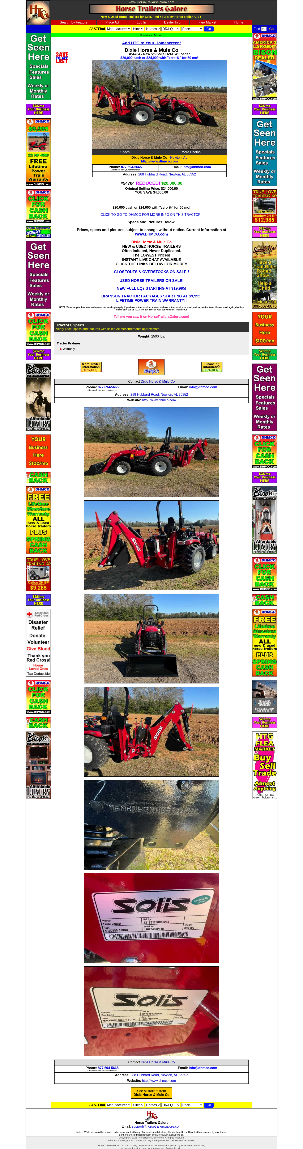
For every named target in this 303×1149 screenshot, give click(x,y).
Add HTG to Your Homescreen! (151, 43)
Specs (124, 152)
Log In (141, 22)
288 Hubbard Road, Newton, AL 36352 (167, 174)
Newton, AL (178, 157)
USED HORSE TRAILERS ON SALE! (151, 281)
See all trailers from (152, 1093)
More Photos (191, 152)
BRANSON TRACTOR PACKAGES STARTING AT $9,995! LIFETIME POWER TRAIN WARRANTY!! (151, 298)
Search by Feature (74, 22)
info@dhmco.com (197, 167)
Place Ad (112, 22)
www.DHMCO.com (151, 234)
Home (238, 22)
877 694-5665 (131, 167)
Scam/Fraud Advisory (151, 35)
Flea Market (207, 22)
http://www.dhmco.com (159, 161)
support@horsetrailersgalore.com (157, 1126)
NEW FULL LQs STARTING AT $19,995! (151, 288)
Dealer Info (172, 22)
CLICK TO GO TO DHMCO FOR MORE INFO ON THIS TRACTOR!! (151, 214)
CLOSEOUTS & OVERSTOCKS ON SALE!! (151, 272)
